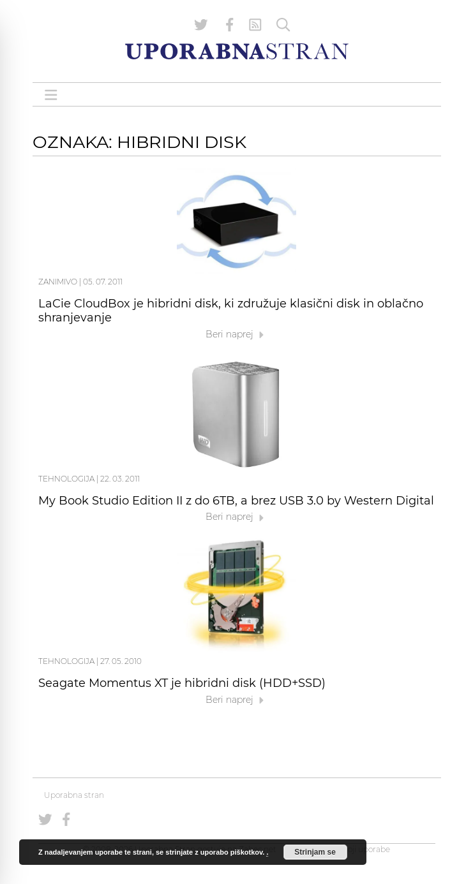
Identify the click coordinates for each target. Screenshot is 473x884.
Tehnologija (66, 478)
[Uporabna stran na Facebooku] (230, 25)
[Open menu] (51, 94)
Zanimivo (57, 281)
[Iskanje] (283, 25)
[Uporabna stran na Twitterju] (201, 25)
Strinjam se (315, 852)
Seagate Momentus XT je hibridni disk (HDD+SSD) (182, 683)
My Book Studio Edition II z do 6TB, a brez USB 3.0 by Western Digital (236, 501)
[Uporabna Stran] (236, 51)
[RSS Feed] (255, 25)
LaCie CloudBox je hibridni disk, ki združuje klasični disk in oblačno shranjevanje (230, 311)
